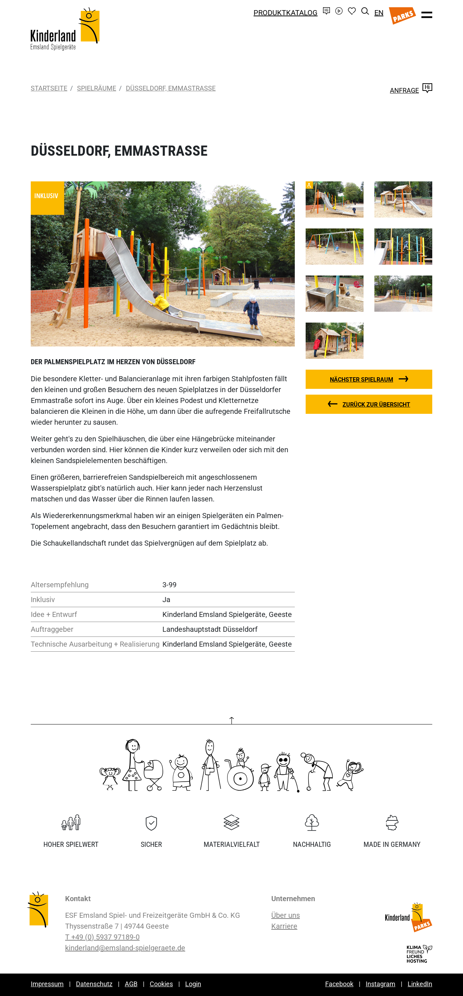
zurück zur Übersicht (376, 404)
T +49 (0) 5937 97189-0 (102, 937)
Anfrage (411, 90)
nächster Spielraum (361, 379)
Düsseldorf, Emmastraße (171, 88)
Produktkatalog (286, 12)
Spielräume (96, 88)
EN (378, 12)
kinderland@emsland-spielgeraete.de (125, 948)
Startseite (49, 88)
